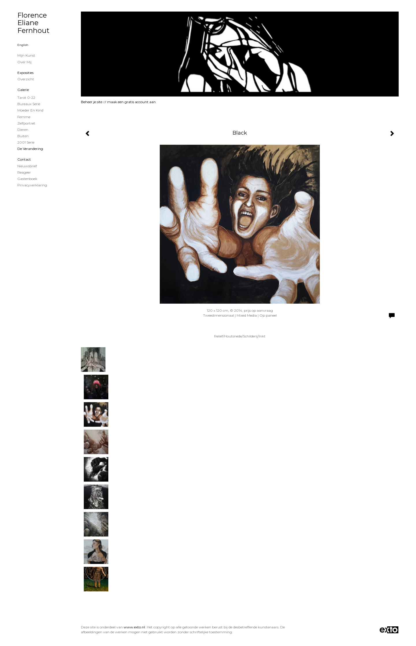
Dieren (22, 129)
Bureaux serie (28, 104)
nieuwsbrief (27, 166)
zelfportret (26, 123)
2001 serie (25, 142)
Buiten (23, 136)
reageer (24, 172)
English (22, 45)
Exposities (25, 72)
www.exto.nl (134, 627)
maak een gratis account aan (131, 102)
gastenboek (27, 179)
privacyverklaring (32, 185)
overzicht (25, 79)
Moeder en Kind (30, 110)
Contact (24, 159)
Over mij (24, 62)
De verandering (30, 148)
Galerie (23, 90)
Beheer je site (91, 102)
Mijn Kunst (26, 55)
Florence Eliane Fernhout (33, 23)
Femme (23, 117)
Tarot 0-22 (26, 97)
